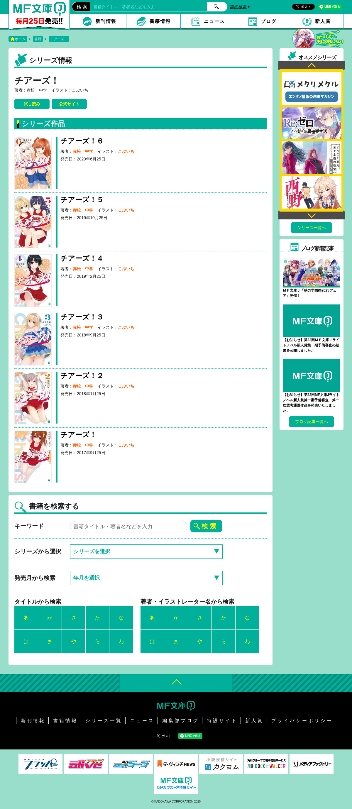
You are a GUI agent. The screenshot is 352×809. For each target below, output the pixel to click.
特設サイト (222, 720)
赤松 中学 (83, 151)
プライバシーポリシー (302, 720)
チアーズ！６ (82, 141)
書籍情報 (160, 21)
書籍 (37, 39)
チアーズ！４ (82, 258)
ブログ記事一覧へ (311, 421)
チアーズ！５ (82, 200)
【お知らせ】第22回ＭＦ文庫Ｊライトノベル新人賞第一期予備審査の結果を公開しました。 (311, 345)
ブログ (269, 21)
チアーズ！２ (82, 376)
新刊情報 (105, 21)
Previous (311, 65)
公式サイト (69, 103)
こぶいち (126, 151)
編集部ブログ (180, 720)
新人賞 (323, 21)
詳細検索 (238, 6)
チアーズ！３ (82, 317)
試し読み (32, 103)
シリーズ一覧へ (311, 227)
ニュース (214, 21)
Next (311, 214)
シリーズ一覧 (103, 720)
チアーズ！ (59, 39)
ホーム (20, 39)
